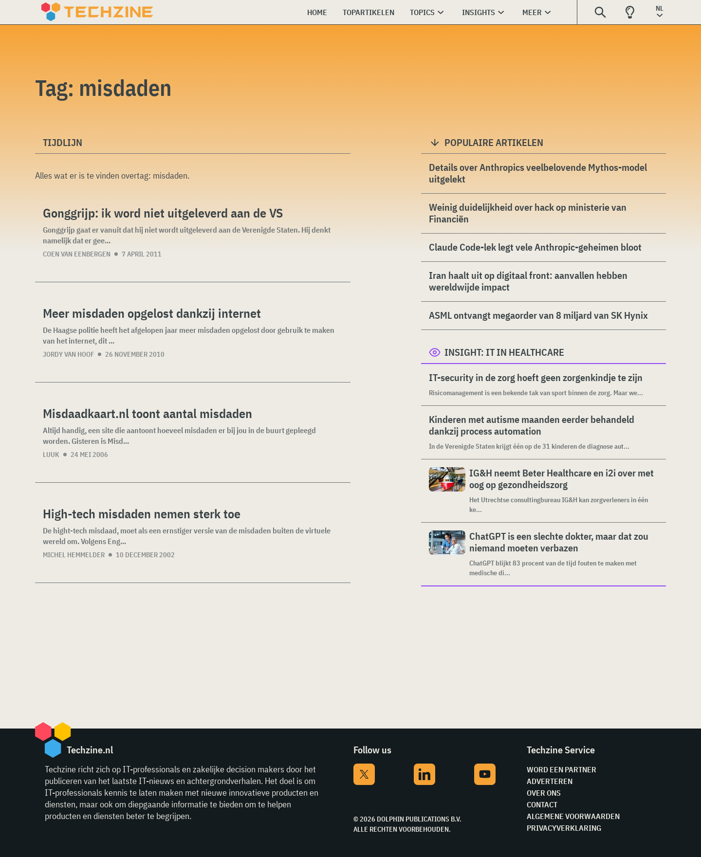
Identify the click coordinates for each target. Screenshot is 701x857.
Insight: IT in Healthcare (504, 352)
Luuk (51, 454)
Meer (532, 12)
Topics (422, 12)
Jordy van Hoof (68, 354)
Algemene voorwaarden (573, 816)
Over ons (544, 793)
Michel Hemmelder (74, 554)
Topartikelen (368, 12)
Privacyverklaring (564, 828)
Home (317, 12)
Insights (478, 12)
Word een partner (561, 769)
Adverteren (549, 781)
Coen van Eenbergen (77, 254)
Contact (542, 804)
